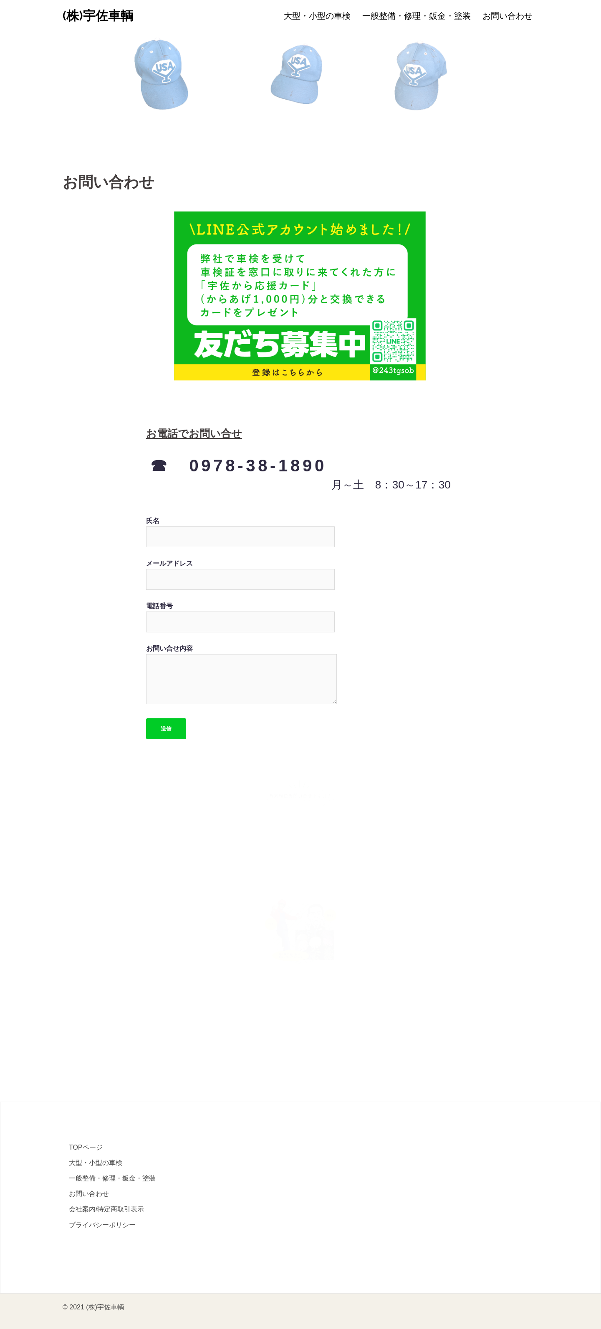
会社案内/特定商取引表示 (106, 1209)
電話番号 (240, 613)
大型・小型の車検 (317, 16)
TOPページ (86, 1147)
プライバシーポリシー (102, 1224)
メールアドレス (240, 571)
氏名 (240, 528)
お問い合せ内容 (241, 675)
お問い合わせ (507, 16)
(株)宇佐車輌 (98, 15)
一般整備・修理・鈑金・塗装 (416, 16)
